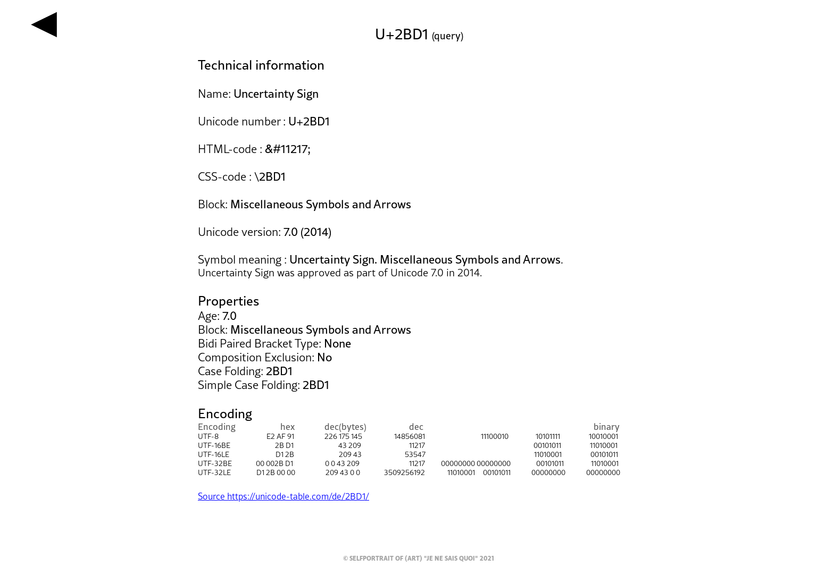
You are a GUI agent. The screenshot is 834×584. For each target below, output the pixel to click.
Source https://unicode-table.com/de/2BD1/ (283, 496)
